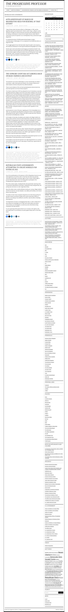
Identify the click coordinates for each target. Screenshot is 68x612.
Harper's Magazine (48, 345)
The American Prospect (49, 362)
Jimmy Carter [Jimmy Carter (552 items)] (51, 566)
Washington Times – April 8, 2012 (51, 209)
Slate (46, 422)
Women (35, 160)
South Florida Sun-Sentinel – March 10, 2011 (53, 183)
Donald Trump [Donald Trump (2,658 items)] (50, 559)
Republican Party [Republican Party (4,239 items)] (52, 577)
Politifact (46, 415)
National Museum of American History (52, 519)
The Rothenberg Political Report (51, 439)
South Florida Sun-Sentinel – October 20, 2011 (54, 189)
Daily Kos (47, 400)
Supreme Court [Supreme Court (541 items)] (48, 581)
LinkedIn (46, 388)
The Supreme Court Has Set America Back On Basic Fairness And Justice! (24, 75)
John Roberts (36, 155)
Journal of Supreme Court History (51, 478)
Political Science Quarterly (50, 356)
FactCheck (47, 404)
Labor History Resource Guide (51, 480)
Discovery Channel (48, 257)
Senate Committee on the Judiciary (51, 524)
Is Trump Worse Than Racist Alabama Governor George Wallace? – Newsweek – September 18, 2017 (53, 60)
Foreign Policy (47, 343)
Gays (20, 155)
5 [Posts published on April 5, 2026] (46, 23)
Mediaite (46, 267)
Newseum (47, 521)
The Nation (47, 365)
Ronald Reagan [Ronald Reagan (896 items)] (52, 579)
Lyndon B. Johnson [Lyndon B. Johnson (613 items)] (57, 567)
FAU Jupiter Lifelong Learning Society (52, 386)
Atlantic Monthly (48, 340)
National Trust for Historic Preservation (52, 484)
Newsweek (47, 354)
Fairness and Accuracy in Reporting (51, 259)
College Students (9, 153)
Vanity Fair (47, 376)
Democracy (24, 153)
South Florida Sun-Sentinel (50, 322)
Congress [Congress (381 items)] (58, 554)
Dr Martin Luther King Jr (13, 66)
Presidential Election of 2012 (27, 222)
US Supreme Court (22, 68)
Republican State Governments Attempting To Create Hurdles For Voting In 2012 (21, 167)
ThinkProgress (48, 441)
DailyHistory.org (48, 471)
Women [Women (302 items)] (50, 586)
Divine (57, 609)
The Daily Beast (48, 430)
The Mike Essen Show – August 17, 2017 (53, 204)
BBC (46, 250)
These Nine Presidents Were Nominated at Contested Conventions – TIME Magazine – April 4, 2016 (53, 87)
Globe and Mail (48, 302)
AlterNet (46, 246)
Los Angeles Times (48, 311)
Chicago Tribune (48, 299)
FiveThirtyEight (48, 406)
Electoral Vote (47, 402)
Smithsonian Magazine (49, 360)
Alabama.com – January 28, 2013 (51, 122)
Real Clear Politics (48, 417)
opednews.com (48, 278)
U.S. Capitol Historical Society (50, 502)
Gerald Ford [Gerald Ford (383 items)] (51, 564)
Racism (22, 67)
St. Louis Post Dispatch (49, 324)
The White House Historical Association (52, 498)
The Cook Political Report (50, 428)
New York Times (48, 315)
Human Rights (32, 66)
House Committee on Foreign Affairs (52, 508)
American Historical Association (51, 464)
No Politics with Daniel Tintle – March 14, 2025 (54, 172)
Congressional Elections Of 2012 (22, 221)
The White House (48, 528)
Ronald (16, 25)
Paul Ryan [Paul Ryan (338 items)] (53, 569)
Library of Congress (49, 512)
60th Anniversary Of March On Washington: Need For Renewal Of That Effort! (23, 21)
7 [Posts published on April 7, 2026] (51, 23)
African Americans (19, 64)
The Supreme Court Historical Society (52, 496)
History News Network (49, 451)
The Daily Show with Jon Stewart (51, 287)
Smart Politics (47, 424)
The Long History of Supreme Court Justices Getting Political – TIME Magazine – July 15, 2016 (53, 71)
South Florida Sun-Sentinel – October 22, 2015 (54, 191)
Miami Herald (47, 313)
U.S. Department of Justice (50, 530)
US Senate (24, 160)
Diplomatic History (48, 473)
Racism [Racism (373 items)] (60, 575)
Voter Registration (34, 224)
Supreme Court (24, 158)
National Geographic (49, 349)
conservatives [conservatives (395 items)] (47, 557)
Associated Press (48, 248)
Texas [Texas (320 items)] (62, 581)
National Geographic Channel (50, 270)
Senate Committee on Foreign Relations (52, 522)
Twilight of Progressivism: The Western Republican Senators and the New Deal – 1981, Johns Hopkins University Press (54, 115)
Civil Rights (35, 64)
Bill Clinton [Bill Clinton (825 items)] (53, 554)
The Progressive (48, 371)
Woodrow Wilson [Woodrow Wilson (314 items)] (54, 586)
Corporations (19, 153)
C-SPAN (46, 252)
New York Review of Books (50, 353)
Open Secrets (47, 487)
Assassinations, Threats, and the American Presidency (35, 10)
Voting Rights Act (30, 160)
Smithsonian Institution (49, 526)
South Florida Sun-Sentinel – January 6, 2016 (53, 181)
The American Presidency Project (51, 495)
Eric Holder (13, 155)
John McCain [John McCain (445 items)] (51, 567)
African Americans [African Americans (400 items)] (55, 552)
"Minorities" (18, 152)
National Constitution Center (50, 482)
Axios (46, 397)
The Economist (48, 364)
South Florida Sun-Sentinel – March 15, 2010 (53, 185)
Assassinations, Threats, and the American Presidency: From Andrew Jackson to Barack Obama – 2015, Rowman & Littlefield (53, 110)
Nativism (19, 67)
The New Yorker (48, 369)
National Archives (48, 514)
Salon (46, 420)
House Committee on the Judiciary (51, 510)
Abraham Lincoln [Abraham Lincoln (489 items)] (48, 552)
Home (7, 10)
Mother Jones (47, 347)
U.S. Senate (47, 537)
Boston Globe (47, 297)
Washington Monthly (49, 378)
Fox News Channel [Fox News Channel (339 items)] (55, 561)
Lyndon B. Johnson (35, 156)
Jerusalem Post (48, 306)
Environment (8, 155)
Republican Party (27, 67)
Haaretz (46, 304)
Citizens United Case (36, 152)
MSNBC (46, 268)
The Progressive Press (49, 437)
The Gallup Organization (49, 431)
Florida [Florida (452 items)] (51, 561)
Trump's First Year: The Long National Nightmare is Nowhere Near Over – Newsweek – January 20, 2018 (54, 95)
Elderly (36, 153)
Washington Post (48, 330)
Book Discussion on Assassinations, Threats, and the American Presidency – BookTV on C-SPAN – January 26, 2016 (54, 222)
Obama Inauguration (49, 545)
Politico (46, 411)
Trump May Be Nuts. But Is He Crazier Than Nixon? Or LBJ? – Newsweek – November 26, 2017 (53, 91)
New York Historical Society (50, 485)
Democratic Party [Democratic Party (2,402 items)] (56, 557)
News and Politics (10, 64)
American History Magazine (50, 338)
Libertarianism (28, 156)
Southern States (17, 158)
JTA (45, 263)
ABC (46, 245)
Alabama (25, 64)
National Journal (48, 409)
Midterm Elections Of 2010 (16, 222)
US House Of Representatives (16, 160)
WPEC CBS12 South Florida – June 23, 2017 (53, 215)
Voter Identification (27, 224)
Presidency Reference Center (50, 491)
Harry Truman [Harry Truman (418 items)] (56, 564)
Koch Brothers (19, 156)
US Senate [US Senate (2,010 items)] (58, 585)
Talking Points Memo (49, 283)
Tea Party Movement (31, 158)
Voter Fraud (20, 224)
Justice (7, 156)
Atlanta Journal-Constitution (50, 295)
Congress (14, 153)
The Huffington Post (49, 435)
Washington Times (48, 332)
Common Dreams (48, 398)
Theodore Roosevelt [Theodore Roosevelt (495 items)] (49, 582)
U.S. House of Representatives (51, 535)
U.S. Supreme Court (48, 539)
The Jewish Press (48, 326)
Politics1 (46, 413)
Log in (46, 599)
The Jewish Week (48, 328)
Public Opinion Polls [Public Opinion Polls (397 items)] (54, 575)
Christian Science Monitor (50, 300)
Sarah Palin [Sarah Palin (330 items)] (58, 579)
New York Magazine (49, 351)
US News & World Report (50, 375)
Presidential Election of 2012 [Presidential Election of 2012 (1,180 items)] (55, 571)
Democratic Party (30, 153)
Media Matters (48, 265)
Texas (17, 68)
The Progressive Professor (26, 4)
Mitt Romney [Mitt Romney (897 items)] (48, 569)
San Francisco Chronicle (49, 321)
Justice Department (12, 156)
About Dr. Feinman (15, 10)
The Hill (46, 433)
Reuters (46, 281)
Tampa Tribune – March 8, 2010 (51, 196)
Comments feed (48, 602)
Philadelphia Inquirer (49, 319)
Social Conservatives (10, 158)
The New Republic (48, 367)
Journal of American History (50, 476)
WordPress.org (48, 604)
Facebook (47, 385)
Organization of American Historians (52, 489)
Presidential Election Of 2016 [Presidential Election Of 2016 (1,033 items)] (53, 572)
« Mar (46, 33)
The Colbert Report (48, 285)
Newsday (47, 317)
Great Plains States (30, 155)
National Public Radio (49, 272)
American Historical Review (50, 466)
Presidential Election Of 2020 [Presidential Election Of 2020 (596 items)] (51, 574)
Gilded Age (24, 155)
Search (60, 592)
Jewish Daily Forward (49, 308)
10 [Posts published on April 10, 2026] (59, 23)
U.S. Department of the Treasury (51, 533)
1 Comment (22, 77)
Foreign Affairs (48, 342)
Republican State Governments (31, 157)
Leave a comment (23, 25)
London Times (48, 310)
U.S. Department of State (50, 532)
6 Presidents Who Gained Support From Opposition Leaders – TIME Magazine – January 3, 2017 (54, 50)
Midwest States (9, 157)
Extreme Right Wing (22, 66)
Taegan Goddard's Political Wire (51, 426)
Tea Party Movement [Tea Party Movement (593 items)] (55, 581)
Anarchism (23, 152)
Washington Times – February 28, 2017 (52, 211)
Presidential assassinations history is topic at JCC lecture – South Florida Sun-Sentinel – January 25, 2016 (53, 175)
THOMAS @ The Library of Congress (52, 500)
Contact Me (53, 10)
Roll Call (46, 419)
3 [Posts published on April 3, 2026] (59, 20)
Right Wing (39, 157)
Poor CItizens (14, 157)
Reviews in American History (50, 493)
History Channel (48, 261)
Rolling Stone (47, 358)
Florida (28, 66)
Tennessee (14, 68)
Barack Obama (28, 152)
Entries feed (47, 600)
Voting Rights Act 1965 (31, 68)
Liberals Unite (47, 408)
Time (46, 373)
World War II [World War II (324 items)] (59, 586)
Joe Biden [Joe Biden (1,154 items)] (56, 566)
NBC (46, 274)
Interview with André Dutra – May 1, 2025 (53, 170)
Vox (45, 289)
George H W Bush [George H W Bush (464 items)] (54, 562)
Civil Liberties (29, 64)
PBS (46, 279)
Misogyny (15, 67)
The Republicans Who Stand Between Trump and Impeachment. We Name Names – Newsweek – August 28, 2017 (53, 75)
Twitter (46, 390)
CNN (46, 256)
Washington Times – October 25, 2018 (52, 213)
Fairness (17, 155)
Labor (24, 156)
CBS (46, 254)
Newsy (46, 276)
